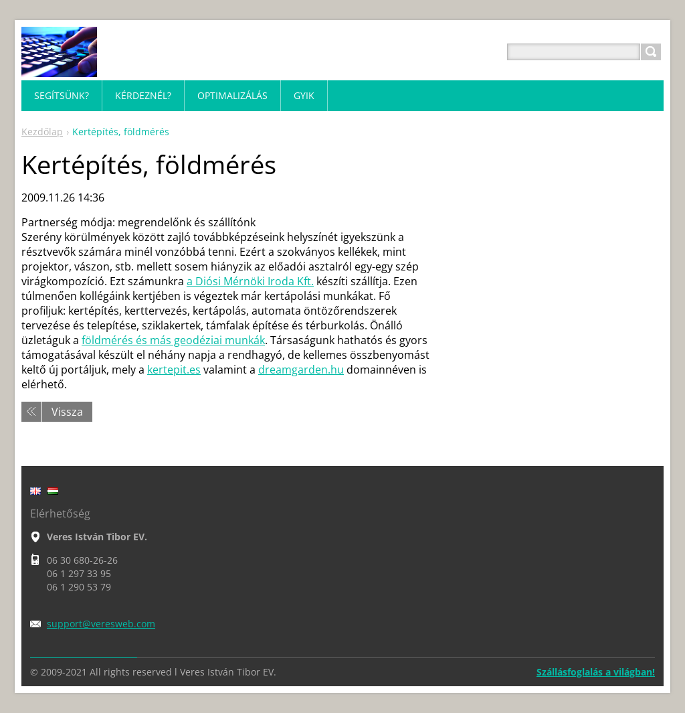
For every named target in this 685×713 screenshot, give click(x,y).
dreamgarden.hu (301, 369)
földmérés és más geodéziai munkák (173, 340)
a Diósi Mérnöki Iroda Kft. (250, 281)
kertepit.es (174, 369)
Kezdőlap (42, 131)
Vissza (67, 411)
